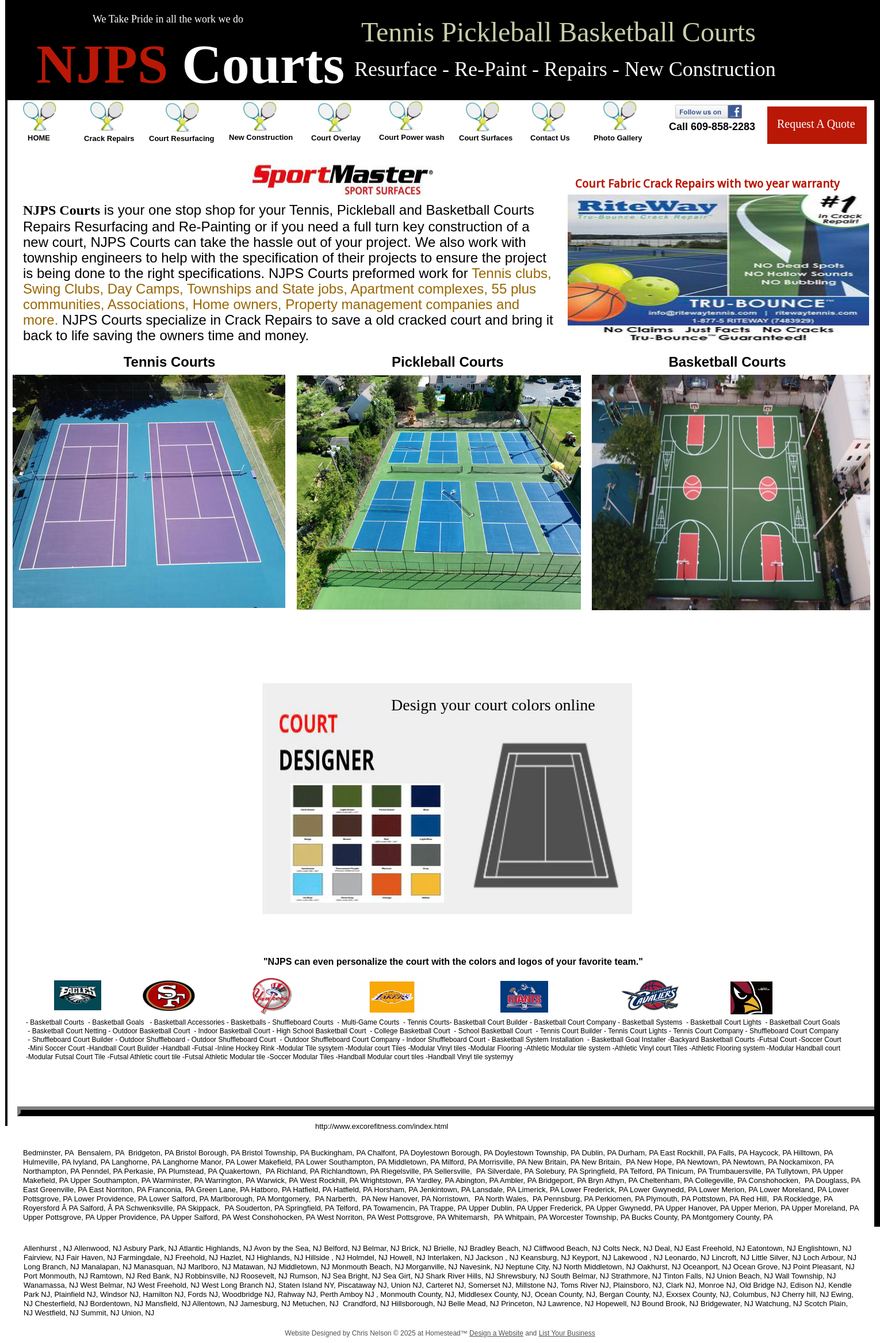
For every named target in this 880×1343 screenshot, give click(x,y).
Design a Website (496, 1333)
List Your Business (567, 1333)
